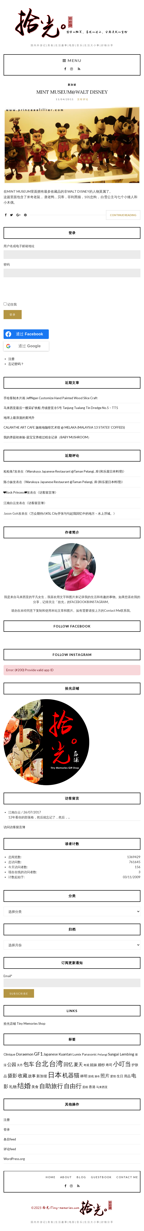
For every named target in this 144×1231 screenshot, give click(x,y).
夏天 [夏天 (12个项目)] (78, 1064)
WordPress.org (14, 1159)
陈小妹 (8, 482)
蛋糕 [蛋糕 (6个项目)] (85, 1087)
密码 (7, 264)
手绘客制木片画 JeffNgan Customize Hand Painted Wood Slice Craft (50, 398)
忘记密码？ (16, 364)
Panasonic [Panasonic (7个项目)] (89, 1054)
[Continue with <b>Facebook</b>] (26, 334)
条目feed (10, 1139)
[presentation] (40, 289)
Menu (72, 60)
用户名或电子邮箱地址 (19, 246)
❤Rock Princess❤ (15, 492)
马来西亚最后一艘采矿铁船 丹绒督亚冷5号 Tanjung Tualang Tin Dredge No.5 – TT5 (61, 408)
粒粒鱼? (9, 471)
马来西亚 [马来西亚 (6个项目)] (102, 1087)
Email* (72, 980)
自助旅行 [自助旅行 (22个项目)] (51, 1085)
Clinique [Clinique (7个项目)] (9, 1054)
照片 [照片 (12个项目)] (104, 1075)
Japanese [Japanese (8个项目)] (50, 1054)
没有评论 (83, 99)
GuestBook (101, 1177)
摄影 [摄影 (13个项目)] (12, 1075)
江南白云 (10, 503)
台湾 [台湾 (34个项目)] (56, 1063)
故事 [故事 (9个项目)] (32, 1075)
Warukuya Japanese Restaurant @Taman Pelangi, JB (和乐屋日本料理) (75, 471)
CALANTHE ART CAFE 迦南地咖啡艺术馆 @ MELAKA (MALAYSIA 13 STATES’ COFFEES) (64, 427)
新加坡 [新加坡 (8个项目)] (41, 1076)
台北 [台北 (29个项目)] (41, 1064)
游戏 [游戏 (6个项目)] (91, 1076)
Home (50, 1177)
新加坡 (72, 84)
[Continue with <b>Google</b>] (26, 346)
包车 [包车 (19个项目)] (28, 1064)
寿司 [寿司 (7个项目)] (109, 1065)
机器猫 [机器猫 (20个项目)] (70, 1075)
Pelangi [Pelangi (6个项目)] (102, 1054)
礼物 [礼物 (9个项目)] (13, 1086)
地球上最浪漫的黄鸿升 (19, 417)
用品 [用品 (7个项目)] (127, 1076)
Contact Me (127, 1177)
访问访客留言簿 (14, 827)
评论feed (10, 1149)
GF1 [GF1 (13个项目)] (38, 1054)
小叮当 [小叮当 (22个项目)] (122, 1063)
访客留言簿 (47, 492)
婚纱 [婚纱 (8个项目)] (101, 1064)
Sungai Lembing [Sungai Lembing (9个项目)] (121, 1054)
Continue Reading (123, 215)
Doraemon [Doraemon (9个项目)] (24, 1054)
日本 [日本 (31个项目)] (55, 1075)
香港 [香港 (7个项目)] (92, 1087)
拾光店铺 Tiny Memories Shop (24, 1023)
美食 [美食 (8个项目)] (35, 1086)
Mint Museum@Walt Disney (72, 92)
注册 (11, 359)
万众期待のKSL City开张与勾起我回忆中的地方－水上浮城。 (72, 513)
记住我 (12, 304)
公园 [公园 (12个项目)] (11, 1064)
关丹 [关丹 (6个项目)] (20, 1065)
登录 (13, 314)
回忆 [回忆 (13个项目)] (68, 1064)
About (66, 1177)
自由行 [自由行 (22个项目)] (73, 1085)
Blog (81, 1177)
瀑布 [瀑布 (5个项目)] (97, 1076)
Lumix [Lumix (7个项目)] (77, 1054)
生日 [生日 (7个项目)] (120, 1076)
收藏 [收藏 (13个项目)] (22, 1075)
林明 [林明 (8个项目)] (83, 1076)
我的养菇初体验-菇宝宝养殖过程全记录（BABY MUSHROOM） (47, 437)
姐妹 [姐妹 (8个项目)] (93, 1064)
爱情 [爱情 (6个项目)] (113, 1076)
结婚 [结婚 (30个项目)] (24, 1085)
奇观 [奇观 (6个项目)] (86, 1065)
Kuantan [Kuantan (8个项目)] (65, 1054)
